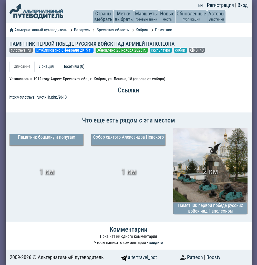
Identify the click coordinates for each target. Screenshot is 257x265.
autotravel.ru (21, 50)
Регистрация (221, 5)
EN (200, 5)
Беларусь (82, 29)
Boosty (213, 257)
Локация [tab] (46, 66)
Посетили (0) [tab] (74, 66)
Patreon (195, 257)
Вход (243, 5)
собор (180, 50)
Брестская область (113, 29)
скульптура (161, 50)
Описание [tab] (22, 66)
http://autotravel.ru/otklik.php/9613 (38, 97)
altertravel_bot (139, 257)
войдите (156, 242)
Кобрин (142, 29)
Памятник (163, 29)
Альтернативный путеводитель (38, 29)
